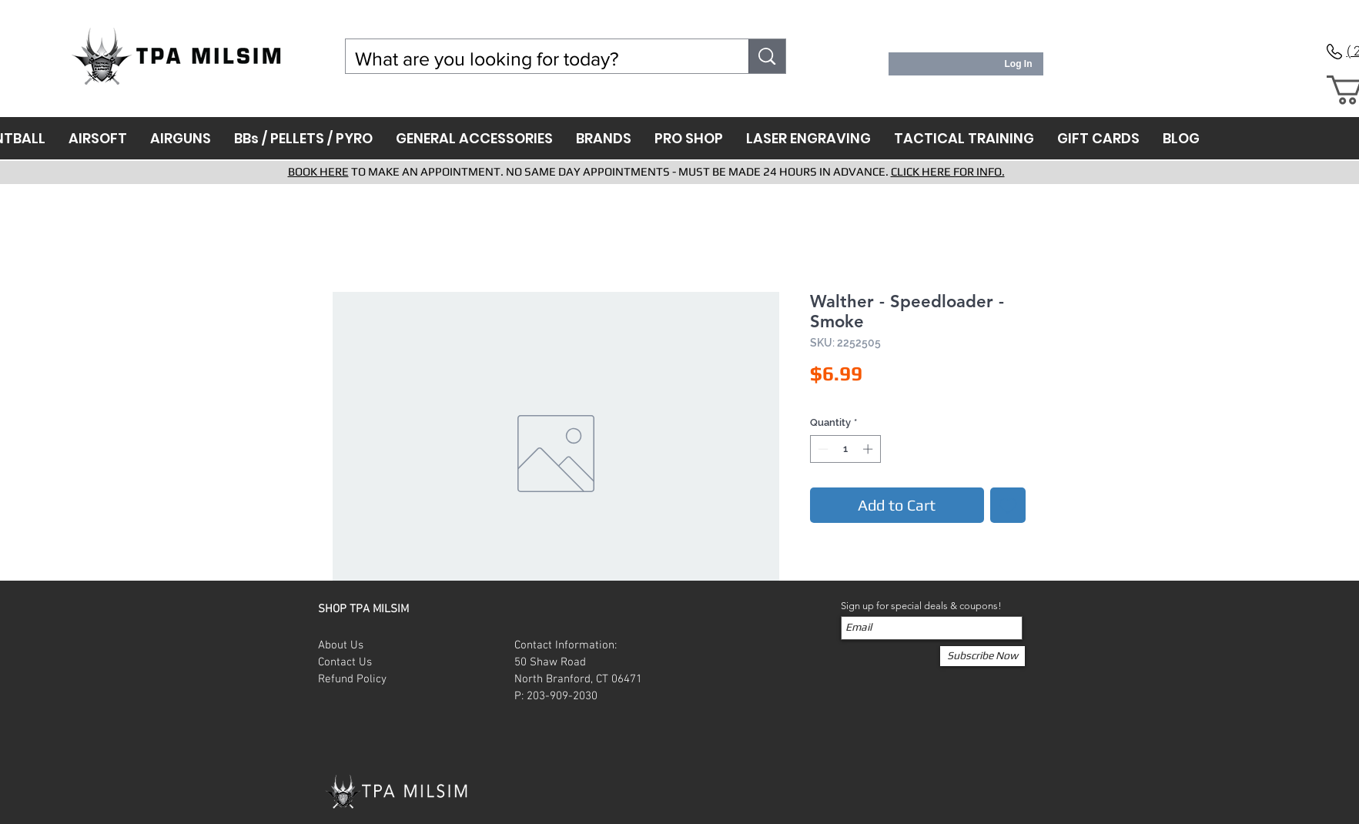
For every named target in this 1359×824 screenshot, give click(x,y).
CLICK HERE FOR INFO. (948, 171)
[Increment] (869, 449)
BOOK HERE (318, 171)
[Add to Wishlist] (1008, 505)
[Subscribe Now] (982, 656)
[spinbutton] (845, 449)
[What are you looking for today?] (536, 59)
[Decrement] (821, 449)
